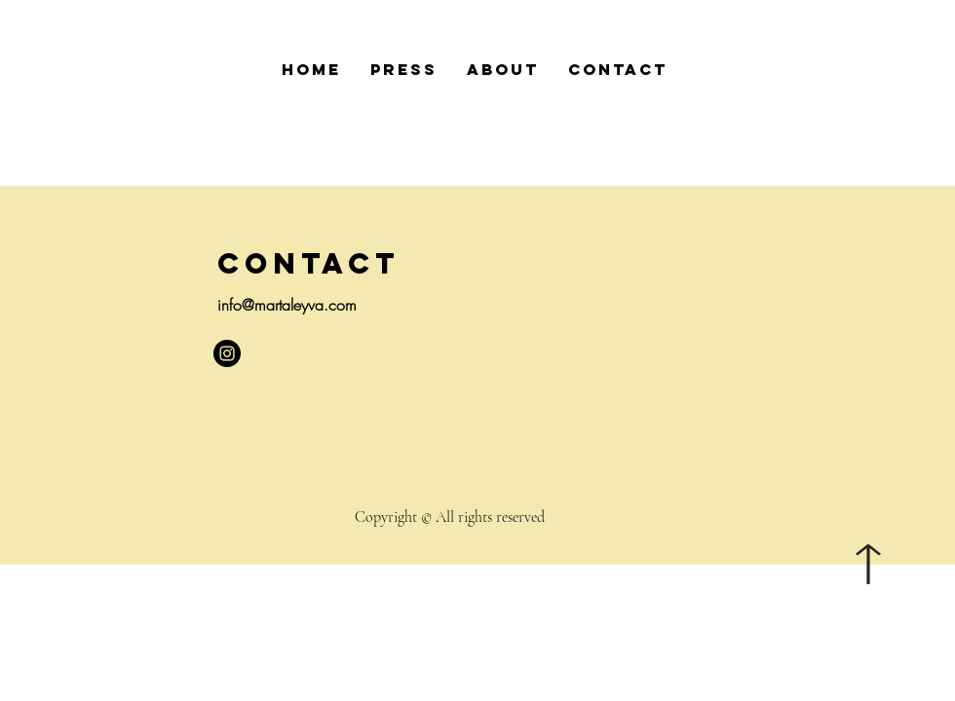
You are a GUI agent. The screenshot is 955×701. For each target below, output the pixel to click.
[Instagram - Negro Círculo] (227, 353)
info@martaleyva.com (287, 304)
